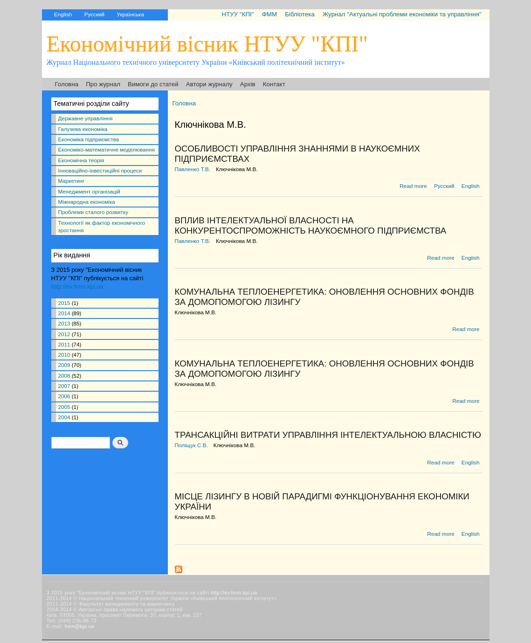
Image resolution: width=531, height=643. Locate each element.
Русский (94, 14)
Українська (130, 14)
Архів (247, 84)
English (63, 14)
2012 (64, 334)
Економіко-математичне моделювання (106, 149)
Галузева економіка (83, 129)
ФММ (269, 14)
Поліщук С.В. (191, 445)
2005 (64, 407)
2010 (64, 355)
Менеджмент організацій (89, 191)
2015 (64, 303)
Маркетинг (71, 181)
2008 (64, 376)
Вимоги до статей (153, 84)
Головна (67, 84)
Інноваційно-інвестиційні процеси (100, 170)
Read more (413, 186)
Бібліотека (300, 14)
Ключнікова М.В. (237, 169)
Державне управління (85, 118)
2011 (64, 344)
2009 (64, 365)
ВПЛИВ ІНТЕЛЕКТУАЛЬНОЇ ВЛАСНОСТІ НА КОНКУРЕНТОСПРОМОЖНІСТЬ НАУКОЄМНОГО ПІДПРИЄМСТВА (311, 225)
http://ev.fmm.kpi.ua (77, 286)
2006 (64, 396)
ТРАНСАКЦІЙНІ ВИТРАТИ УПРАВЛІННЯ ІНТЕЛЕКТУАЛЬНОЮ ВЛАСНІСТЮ (328, 435)
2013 (64, 323)
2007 (64, 386)
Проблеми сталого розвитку (93, 212)
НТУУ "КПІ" (237, 14)
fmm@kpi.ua (79, 626)
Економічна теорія (81, 160)
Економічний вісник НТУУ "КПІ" (207, 43)
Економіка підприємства (88, 139)
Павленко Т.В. (193, 169)
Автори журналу (209, 84)
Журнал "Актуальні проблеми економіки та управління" (402, 14)
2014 (64, 313)
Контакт (274, 84)
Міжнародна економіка (86, 202)
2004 (64, 417)
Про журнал (103, 84)
